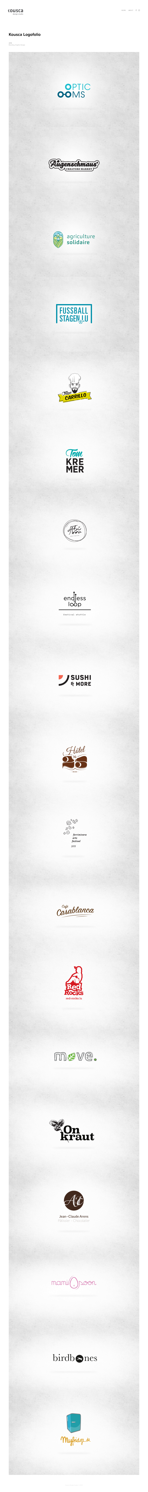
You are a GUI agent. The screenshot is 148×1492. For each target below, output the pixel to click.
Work (123, 10)
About (130, 10)
